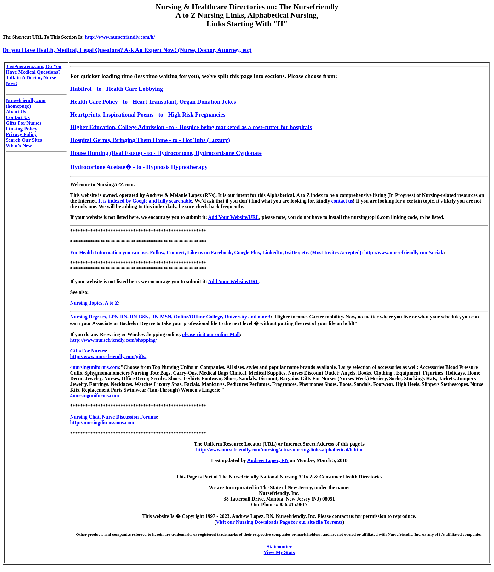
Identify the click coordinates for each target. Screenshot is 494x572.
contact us (342, 200)
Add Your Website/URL (233, 217)
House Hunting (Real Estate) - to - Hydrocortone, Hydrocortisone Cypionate (166, 153)
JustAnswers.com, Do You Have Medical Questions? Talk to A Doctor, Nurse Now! (33, 75)
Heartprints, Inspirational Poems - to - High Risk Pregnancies (148, 114)
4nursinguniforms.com (94, 367)
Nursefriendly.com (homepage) (26, 103)
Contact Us (18, 117)
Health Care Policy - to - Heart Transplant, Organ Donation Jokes (153, 101)
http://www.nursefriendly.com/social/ (404, 252)
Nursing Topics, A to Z (94, 303)
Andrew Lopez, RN (268, 460)
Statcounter (279, 546)
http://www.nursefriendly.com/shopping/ (113, 340)
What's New (19, 145)
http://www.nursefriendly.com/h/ (120, 37)
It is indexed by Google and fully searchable (145, 200)
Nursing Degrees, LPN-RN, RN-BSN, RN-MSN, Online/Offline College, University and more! (170, 316)
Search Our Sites (24, 140)
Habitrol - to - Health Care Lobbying (116, 88)
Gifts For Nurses (23, 123)
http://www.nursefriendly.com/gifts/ (108, 356)
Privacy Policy (21, 134)
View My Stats (279, 552)
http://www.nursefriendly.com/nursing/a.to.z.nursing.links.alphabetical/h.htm (279, 449)
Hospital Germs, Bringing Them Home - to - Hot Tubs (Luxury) (150, 140)
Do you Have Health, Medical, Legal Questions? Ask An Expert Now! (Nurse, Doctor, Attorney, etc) (127, 50)
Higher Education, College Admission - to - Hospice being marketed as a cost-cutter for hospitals (191, 127)
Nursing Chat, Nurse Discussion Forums (113, 417)
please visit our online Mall (211, 334)
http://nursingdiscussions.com (102, 422)
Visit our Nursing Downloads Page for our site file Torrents (279, 522)
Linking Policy (21, 128)
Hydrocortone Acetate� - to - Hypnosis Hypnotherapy (139, 166)
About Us (16, 111)
